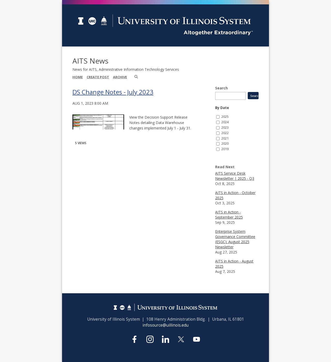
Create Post (98, 77)
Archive (120, 77)
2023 (225, 127)
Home (77, 77)
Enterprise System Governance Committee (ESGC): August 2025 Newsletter (235, 239)
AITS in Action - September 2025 (229, 215)
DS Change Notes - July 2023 (112, 92)
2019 (225, 149)
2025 (225, 116)
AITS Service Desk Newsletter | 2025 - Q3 (234, 176)
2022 (225, 133)
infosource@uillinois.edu (165, 325)
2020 (225, 143)
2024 (225, 122)
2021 (225, 138)
